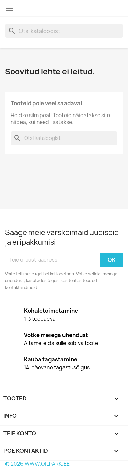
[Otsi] (64, 31)
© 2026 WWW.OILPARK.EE (37, 464)
